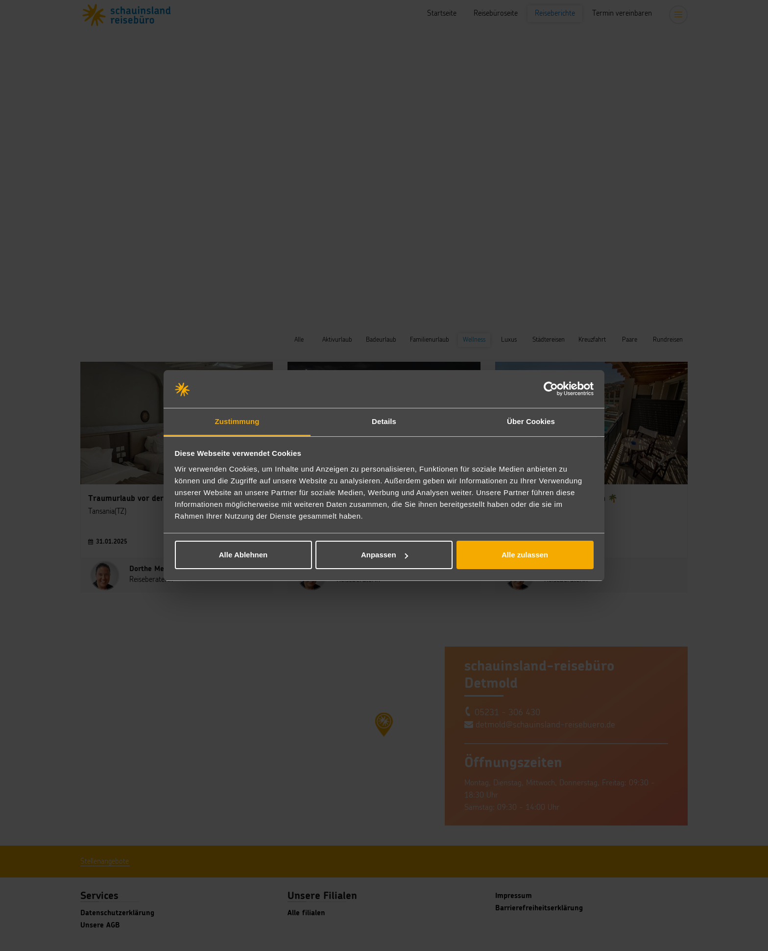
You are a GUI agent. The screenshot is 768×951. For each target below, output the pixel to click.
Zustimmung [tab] (237, 421)
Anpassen (384, 555)
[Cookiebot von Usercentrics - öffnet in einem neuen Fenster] (551, 389)
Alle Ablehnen (243, 555)
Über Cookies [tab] (531, 421)
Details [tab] (384, 421)
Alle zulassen (525, 555)
